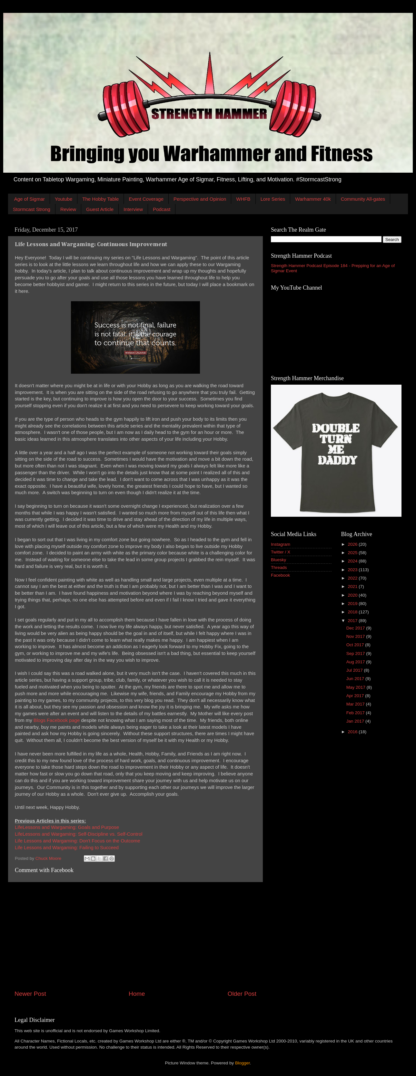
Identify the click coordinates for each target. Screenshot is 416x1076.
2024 (353, 561)
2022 (353, 578)
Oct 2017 (355, 644)
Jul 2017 (355, 670)
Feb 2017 (356, 712)
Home (137, 993)
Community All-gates (363, 199)
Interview (133, 209)
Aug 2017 (356, 661)
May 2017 (356, 687)
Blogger (242, 1063)
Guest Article (100, 209)
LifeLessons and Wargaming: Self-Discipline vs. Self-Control (78, 834)
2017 (353, 620)
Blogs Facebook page (57, 720)
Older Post (242, 993)
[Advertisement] (135, 936)
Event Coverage (146, 199)
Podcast (161, 209)
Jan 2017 (355, 721)
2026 (353, 544)
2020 (353, 595)
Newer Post (30, 993)
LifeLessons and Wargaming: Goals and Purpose (67, 827)
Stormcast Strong (31, 209)
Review (68, 209)
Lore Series (273, 199)
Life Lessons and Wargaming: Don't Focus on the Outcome (77, 840)
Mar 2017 (356, 704)
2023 (353, 569)
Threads (279, 567)
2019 (353, 603)
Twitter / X (280, 552)
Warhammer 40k (313, 199)
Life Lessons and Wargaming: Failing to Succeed (67, 847)
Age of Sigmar (29, 199)
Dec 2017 (356, 628)
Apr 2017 (355, 695)
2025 (353, 552)
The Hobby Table (100, 199)
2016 (353, 731)
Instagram (280, 544)
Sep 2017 (356, 653)
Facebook (280, 575)
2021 (353, 586)
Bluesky (278, 559)
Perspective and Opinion (199, 199)
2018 (353, 612)
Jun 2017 (355, 678)
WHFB (243, 199)
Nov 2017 (356, 636)
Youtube (64, 199)
